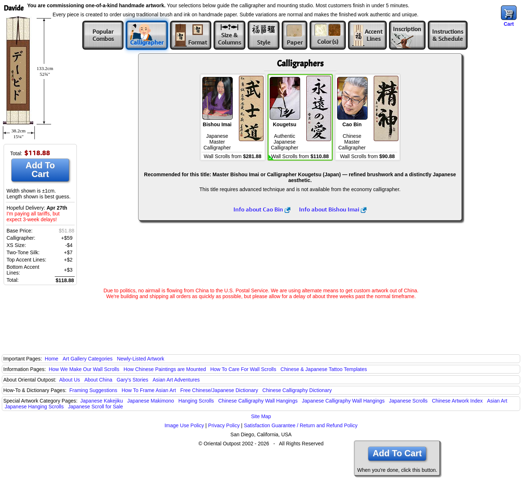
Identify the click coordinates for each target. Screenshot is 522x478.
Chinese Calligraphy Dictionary (297, 390)
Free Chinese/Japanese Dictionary (219, 390)
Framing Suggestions (93, 390)
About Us (69, 380)
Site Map (261, 416)
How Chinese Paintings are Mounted (165, 369)
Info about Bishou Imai (332, 209)
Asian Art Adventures (176, 380)
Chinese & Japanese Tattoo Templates (324, 369)
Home (51, 359)
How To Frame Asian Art (148, 390)
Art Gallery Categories (88, 359)
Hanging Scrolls (196, 401)
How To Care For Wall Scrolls (243, 369)
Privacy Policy (224, 425)
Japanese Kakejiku (101, 401)
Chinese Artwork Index (457, 401)
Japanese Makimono (150, 401)
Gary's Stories (132, 380)
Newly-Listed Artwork (140, 359)
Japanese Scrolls (408, 401)
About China (98, 380)
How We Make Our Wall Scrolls (84, 369)
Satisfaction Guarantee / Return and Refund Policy (301, 425)
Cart (509, 24)
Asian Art (497, 401)
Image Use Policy (184, 425)
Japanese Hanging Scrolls (34, 406)
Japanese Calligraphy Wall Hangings (343, 401)
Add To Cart (40, 169)
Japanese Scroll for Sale (95, 406)
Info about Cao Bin (261, 209)
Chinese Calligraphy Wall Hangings (258, 401)
